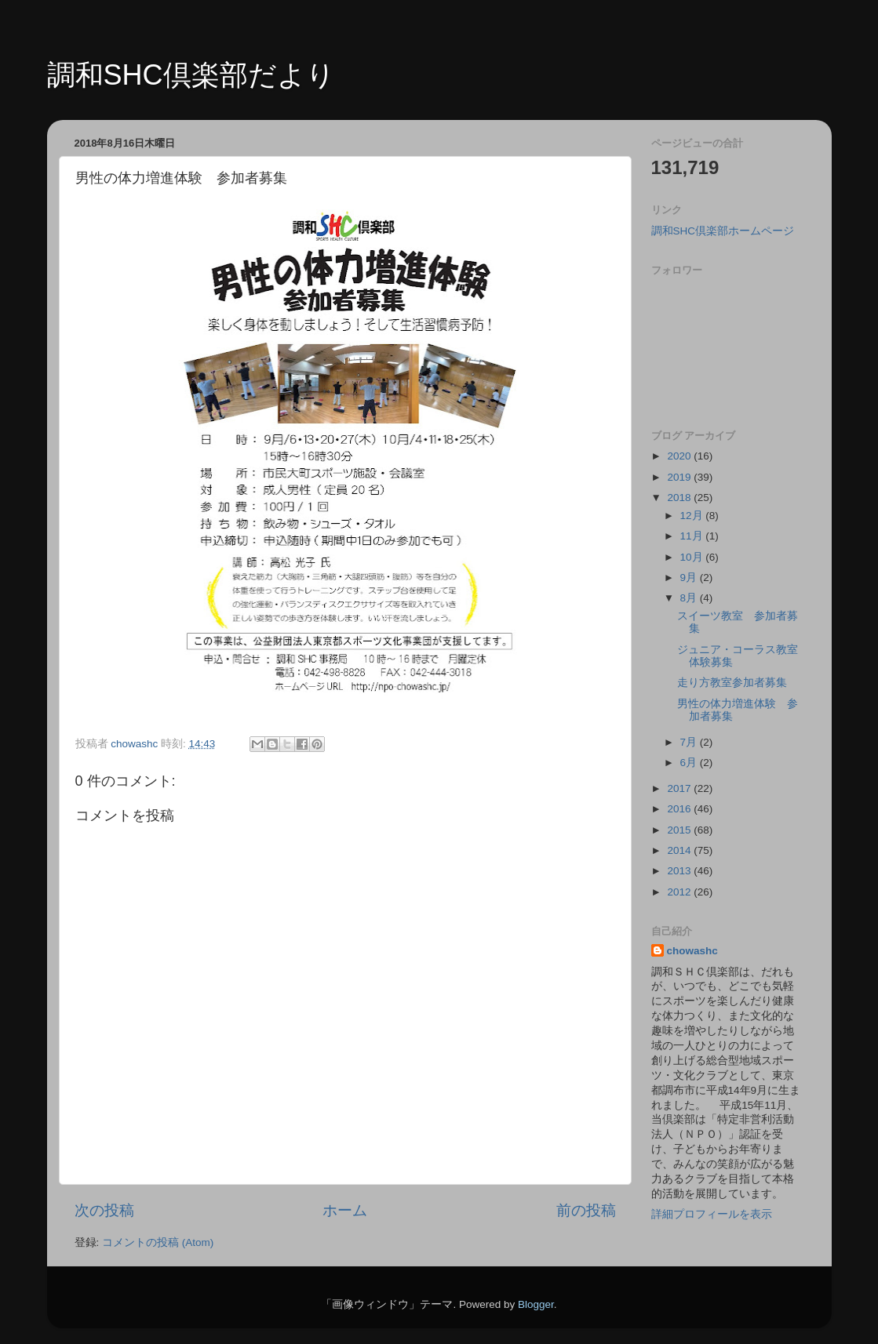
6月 (690, 762)
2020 (680, 456)
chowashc (692, 951)
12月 (693, 515)
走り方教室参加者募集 (732, 682)
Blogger (536, 1304)
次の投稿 (104, 1210)
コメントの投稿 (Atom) (157, 1242)
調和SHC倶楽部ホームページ (723, 231)
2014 (680, 850)
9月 (690, 577)
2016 (680, 809)
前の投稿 (586, 1210)
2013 (680, 871)
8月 (690, 598)
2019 (680, 477)
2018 (680, 497)
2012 (680, 892)
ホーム (344, 1210)
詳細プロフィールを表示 (711, 1214)
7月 (690, 742)
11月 (693, 536)
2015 (680, 830)
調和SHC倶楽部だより (191, 75)
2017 (680, 788)
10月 (693, 557)
